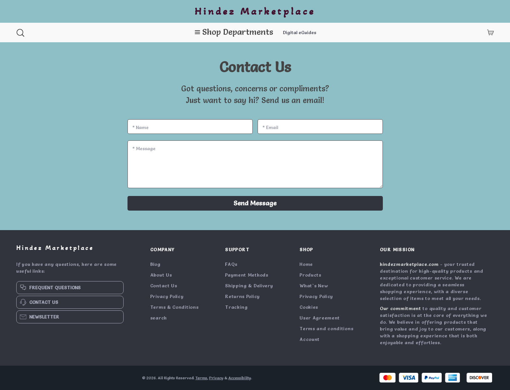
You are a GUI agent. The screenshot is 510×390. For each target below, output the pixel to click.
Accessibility (239, 377)
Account (310, 339)
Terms (201, 377)
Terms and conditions (326, 329)
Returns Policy (242, 296)
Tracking (236, 307)
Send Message (255, 203)
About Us (161, 275)
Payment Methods (246, 275)
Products (310, 275)
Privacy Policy (167, 296)
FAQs (231, 264)
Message (143, 148)
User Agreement (320, 318)
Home (306, 264)
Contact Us (163, 286)
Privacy (216, 377)
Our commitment (400, 308)
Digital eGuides (299, 32)
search (158, 318)
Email (270, 127)
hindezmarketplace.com (409, 264)
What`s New (314, 286)
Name (140, 127)
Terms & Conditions (174, 307)
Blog (155, 264)
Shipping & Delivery (249, 286)
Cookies (309, 307)
